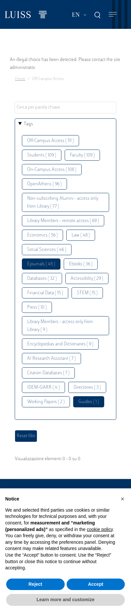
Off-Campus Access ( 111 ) (50, 140)
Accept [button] (95, 584)
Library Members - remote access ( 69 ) (63, 220)
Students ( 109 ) (41, 155)
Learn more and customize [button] (65, 599)
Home (20, 79)
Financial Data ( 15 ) (45, 293)
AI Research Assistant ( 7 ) (51, 358)
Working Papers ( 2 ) (46, 401)
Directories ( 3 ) (87, 387)
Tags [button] (28, 124)
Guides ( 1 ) (88, 401)
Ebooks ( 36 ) (80, 264)
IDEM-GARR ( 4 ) (43, 387)
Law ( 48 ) (81, 235)
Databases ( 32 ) (42, 278)
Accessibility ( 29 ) (87, 278)
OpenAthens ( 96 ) (44, 184)
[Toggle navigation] (113, 14)
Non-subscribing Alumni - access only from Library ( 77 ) (62, 202)
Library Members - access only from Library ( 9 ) (60, 325)
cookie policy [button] (100, 529)
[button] (122, 499)
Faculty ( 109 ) (82, 155)
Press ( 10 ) (37, 307)
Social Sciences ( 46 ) (46, 249)
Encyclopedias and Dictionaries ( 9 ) (60, 344)
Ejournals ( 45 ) (41, 264)
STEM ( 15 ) (87, 293)
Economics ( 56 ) (42, 235)
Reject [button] (35, 584)
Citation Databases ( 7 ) (48, 373)
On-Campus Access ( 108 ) (51, 169)
